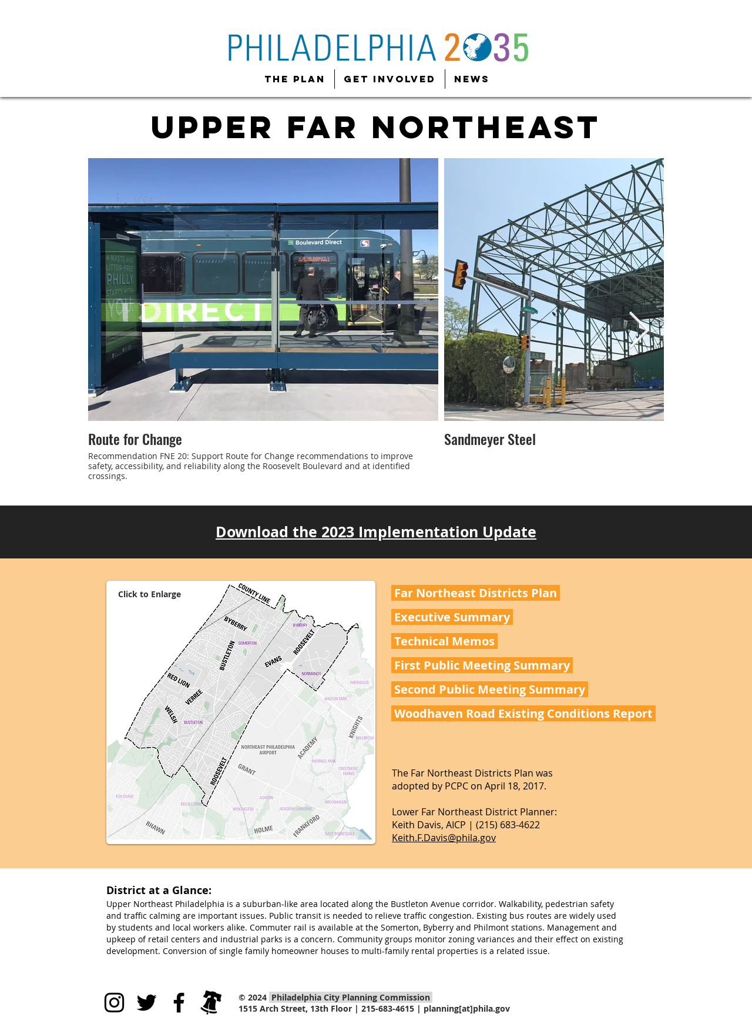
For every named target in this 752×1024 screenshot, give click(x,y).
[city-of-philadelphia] (211, 1002)
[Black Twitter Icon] (146, 1002)
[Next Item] (638, 332)
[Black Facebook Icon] (179, 1002)
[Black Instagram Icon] (114, 1002)
